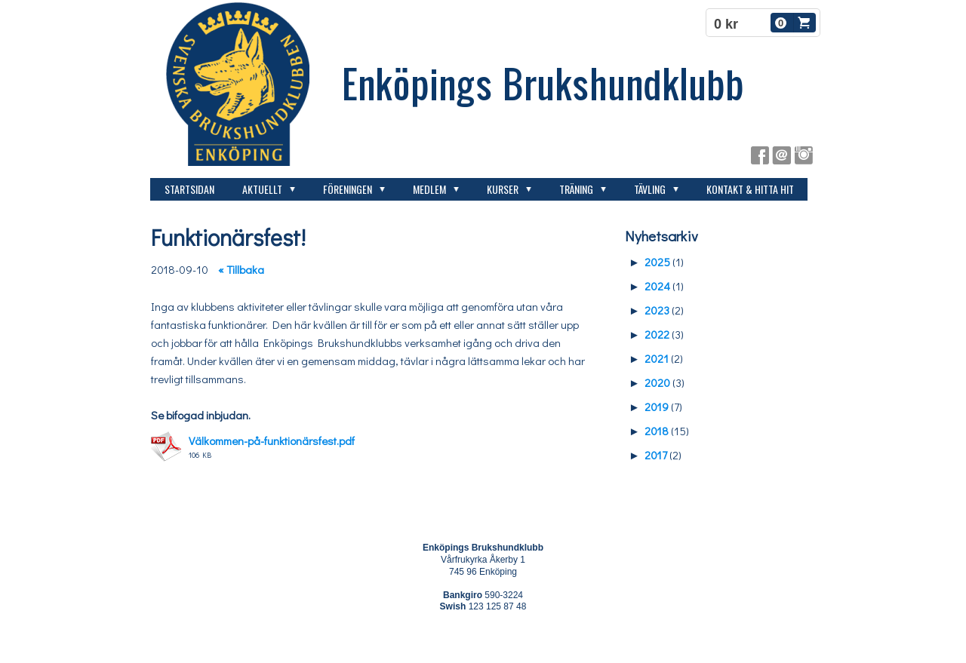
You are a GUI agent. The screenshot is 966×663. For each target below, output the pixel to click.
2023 (657, 310)
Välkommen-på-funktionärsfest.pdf (272, 440)
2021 (657, 358)
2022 (657, 334)
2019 (657, 406)
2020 (657, 382)
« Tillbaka (241, 269)
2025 (657, 261)
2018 (657, 430)
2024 (657, 285)
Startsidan (189, 189)
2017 (656, 454)
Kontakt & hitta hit (750, 189)
